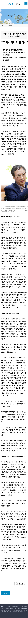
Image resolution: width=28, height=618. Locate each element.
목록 (5, 593)
